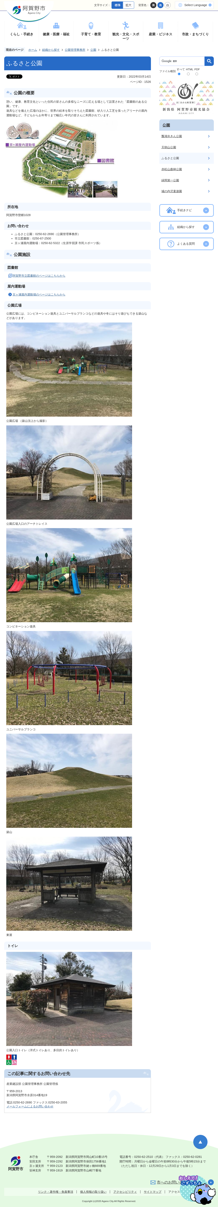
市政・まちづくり (195, 34)
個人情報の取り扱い (93, 1191)
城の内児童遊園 (171, 191)
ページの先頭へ (200, 1142)
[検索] (183, 61)
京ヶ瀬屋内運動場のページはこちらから (39, 294)
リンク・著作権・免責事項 (55, 1191)
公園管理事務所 (75, 49)
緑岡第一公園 (170, 180)
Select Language (195, 5)
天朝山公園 (168, 147)
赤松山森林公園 (171, 169)
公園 (93, 49)
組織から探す (51, 49)
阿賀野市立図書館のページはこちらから (39, 275)
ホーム (32, 49)
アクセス (174, 1191)
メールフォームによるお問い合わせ (29, 1106)
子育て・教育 (91, 34)
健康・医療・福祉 (56, 34)
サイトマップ (152, 1191)
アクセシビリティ (125, 1191)
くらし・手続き (21, 34)
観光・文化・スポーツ (125, 36)
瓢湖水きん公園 (171, 136)
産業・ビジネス (160, 34)
